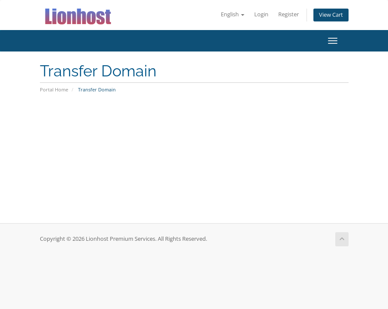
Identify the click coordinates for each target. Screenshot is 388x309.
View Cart (331, 14)
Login (261, 14)
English (232, 14)
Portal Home (54, 89)
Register (288, 14)
